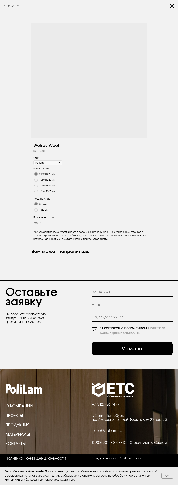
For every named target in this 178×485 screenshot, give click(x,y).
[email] (132, 305)
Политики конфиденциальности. (132, 330)
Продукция (13, 5)
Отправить (132, 348)
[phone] (132, 317)
